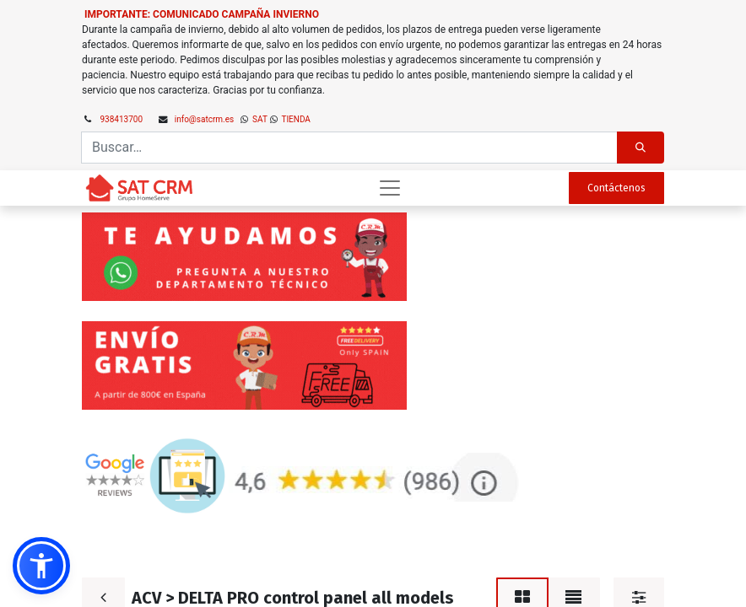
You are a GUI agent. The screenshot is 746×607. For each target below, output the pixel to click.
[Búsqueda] (640, 148)
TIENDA (295, 119)
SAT (259, 119)
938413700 (121, 119)
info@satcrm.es (204, 119)
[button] (41, 565)
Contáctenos (616, 188)
